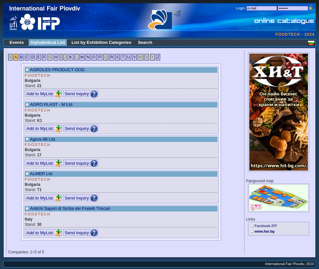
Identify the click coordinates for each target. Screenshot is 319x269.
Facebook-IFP (266, 226)
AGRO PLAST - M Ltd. (52, 104)
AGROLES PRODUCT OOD (57, 69)
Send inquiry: (81, 93)
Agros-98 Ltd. (43, 139)
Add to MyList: (44, 93)
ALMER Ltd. (41, 173)
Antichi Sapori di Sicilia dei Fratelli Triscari (70, 208)
